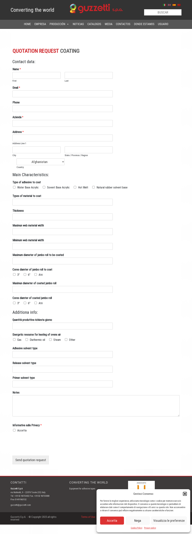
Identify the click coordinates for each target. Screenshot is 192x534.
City (14, 155)
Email (16, 87)
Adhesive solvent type (24, 348)
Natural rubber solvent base (112, 187)
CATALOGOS (94, 24)
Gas (19, 339)
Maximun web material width (28, 225)
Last (67, 80)
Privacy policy (150, 528)
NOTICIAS (78, 24)
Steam (57, 339)
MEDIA (108, 24)
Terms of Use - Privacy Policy (96, 517)
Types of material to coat (26, 196)
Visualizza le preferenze (169, 520)
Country (20, 167)
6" (29, 274)
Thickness (18, 210)
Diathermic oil (37, 339)
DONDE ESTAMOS (144, 24)
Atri (41, 274)
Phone (16, 102)
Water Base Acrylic (28, 187)
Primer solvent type (23, 378)
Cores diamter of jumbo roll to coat (32, 269)
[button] (185, 494)
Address (18, 132)
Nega (137, 520)
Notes (15, 392)
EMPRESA (40, 24)
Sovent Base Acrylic (58, 187)
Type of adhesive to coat (26, 182)
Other (72, 339)
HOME (27, 24)
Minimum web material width (28, 240)
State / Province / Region (76, 155)
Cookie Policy (136, 528)
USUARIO (163, 24)
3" (18, 274)
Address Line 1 (19, 143)
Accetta (112, 520)
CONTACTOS (123, 24)
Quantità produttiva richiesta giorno (32, 320)
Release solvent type (24, 363)
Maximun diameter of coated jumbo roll (34, 283)
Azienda (17, 117)
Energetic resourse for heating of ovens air (36, 334)
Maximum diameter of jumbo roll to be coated (38, 255)
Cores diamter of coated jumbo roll (32, 298)
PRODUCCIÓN (59, 24)
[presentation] (39, 449)
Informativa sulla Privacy (27, 425)
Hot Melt (83, 187)
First (14, 80)
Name (16, 69)
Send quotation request (30, 460)
